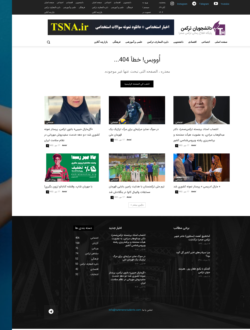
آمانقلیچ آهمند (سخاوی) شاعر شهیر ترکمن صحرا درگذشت (180, 239)
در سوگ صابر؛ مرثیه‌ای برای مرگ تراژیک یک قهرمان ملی (117, 259)
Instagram (170, 4)
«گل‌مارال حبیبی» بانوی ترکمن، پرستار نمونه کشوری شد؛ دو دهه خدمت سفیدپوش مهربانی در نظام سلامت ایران (60, 136)
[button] (36, 42)
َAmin (181, 146)
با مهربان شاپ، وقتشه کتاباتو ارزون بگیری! (56, 188)
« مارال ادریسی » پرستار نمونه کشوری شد (184, 188)
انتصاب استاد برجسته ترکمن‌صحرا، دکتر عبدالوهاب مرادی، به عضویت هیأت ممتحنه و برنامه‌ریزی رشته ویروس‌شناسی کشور (187, 136)
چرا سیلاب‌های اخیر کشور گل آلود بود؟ (181, 255)
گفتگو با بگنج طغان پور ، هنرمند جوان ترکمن (182, 272)
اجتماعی (166, 123)
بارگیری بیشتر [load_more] (125, 206)
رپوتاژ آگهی (39, 181)
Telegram (192, 4)
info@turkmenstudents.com (113, 311)
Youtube (213, 4)
